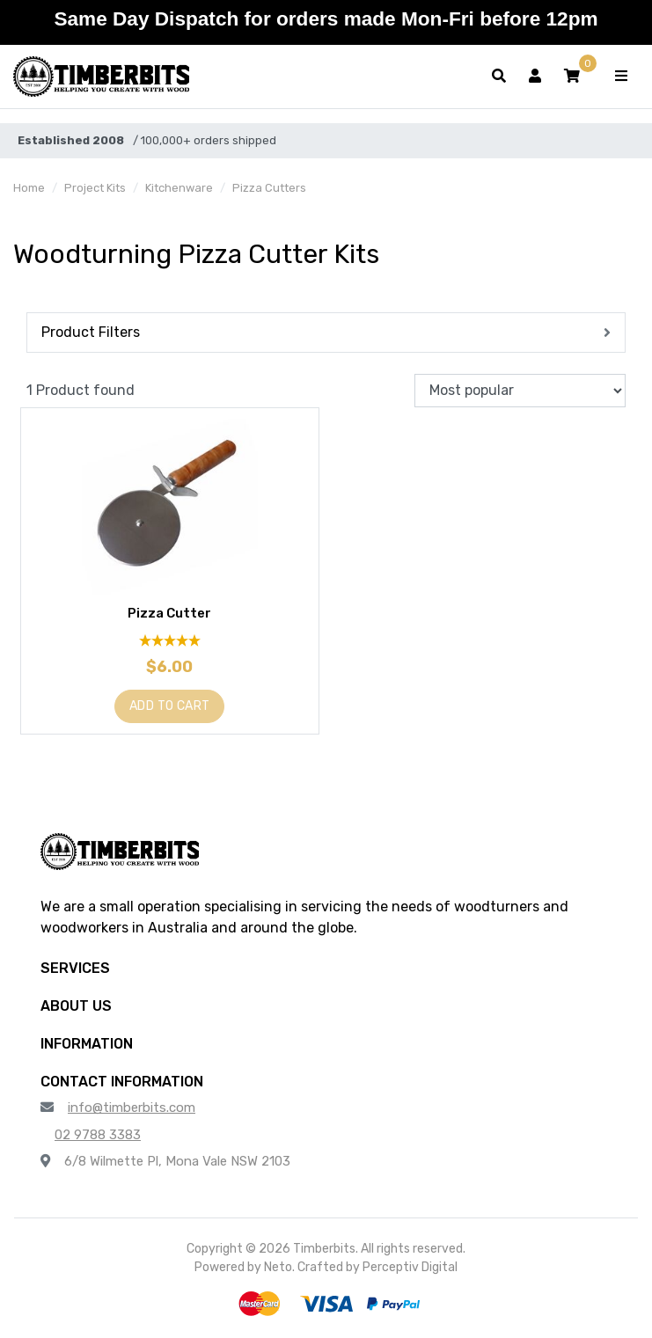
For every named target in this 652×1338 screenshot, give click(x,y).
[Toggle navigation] (621, 76)
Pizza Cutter (169, 613)
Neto (278, 1267)
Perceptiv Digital (410, 1267)
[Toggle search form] (498, 76)
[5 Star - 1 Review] (169, 641)
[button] (572, 76)
